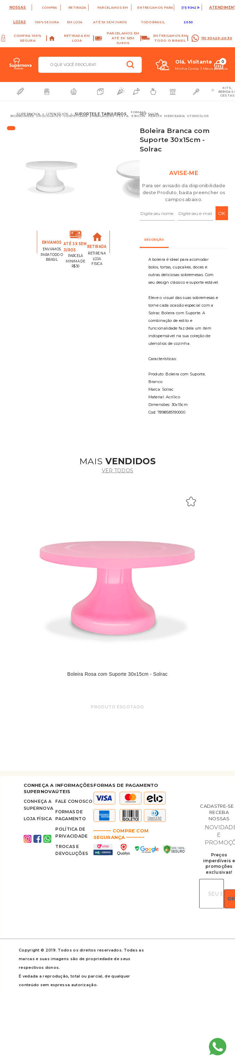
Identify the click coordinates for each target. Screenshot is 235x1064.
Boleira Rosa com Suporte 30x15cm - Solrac (117, 674)
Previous (37, 177)
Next (135, 177)
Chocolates (48, 116)
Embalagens (102, 116)
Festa (122, 116)
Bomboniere (22, 116)
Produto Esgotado (117, 706)
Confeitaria (75, 116)
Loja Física (38, 818)
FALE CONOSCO (73, 801)
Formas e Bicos (138, 114)
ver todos (117, 470)
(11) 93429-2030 (217, 38)
